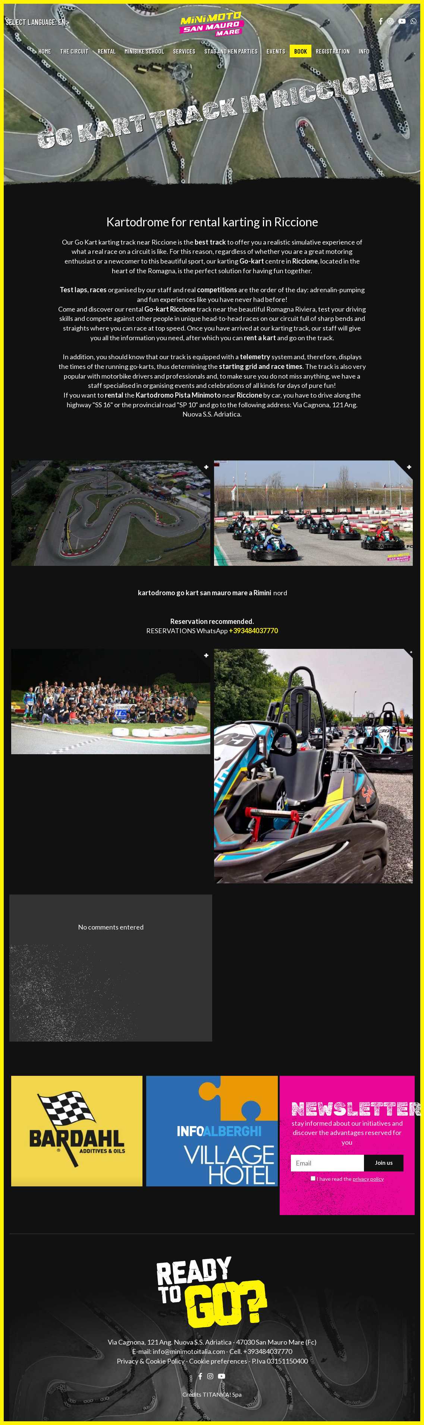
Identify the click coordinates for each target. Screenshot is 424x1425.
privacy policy (368, 1179)
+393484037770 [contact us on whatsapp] (253, 631)
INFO (364, 51)
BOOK (300, 51)
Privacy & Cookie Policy (151, 1361)
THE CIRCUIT (74, 51)
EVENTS (276, 51)
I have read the (350, 1179)
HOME (44, 51)
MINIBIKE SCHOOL (144, 51)
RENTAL (107, 51)
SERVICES (184, 51)
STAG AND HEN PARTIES (231, 51)
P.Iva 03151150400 (280, 1361)
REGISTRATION (333, 51)
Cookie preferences (218, 1361)
